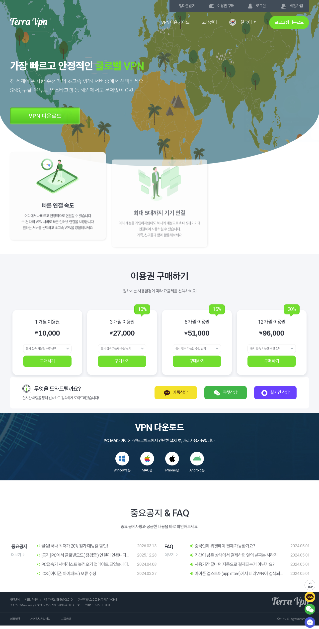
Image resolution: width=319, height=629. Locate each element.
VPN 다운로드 (47, 124)
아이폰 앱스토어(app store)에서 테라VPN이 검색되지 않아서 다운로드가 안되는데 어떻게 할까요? (234, 583)
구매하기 (47, 370)
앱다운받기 (187, 5)
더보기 (18, 564)
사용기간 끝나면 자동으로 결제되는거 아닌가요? (231, 573)
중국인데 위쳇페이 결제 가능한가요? (222, 555)
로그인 (257, 6)
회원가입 (292, 6)
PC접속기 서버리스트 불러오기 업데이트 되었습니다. (82, 573)
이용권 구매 (221, 5)
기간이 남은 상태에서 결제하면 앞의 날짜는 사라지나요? (235, 564)
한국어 (243, 22)
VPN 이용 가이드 (175, 22)
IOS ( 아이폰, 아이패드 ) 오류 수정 (66, 582)
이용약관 (15, 619)
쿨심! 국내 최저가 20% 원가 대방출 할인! (72, 555)
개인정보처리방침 (40, 619)
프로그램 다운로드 (289, 22)
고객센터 (209, 22)
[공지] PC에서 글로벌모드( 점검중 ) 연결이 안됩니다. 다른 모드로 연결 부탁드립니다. (81, 564)
